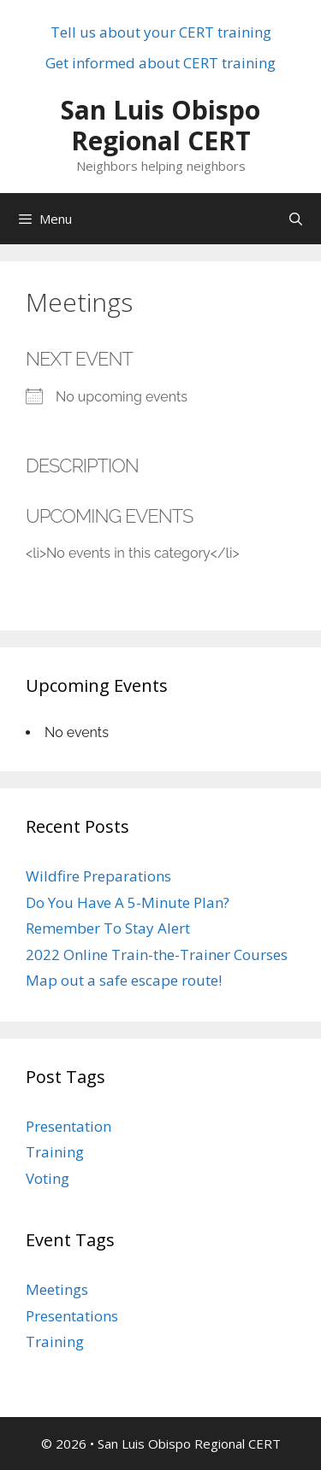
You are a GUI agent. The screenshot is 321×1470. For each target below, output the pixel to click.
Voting (47, 1178)
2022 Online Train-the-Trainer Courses (157, 954)
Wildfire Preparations (98, 876)
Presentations (72, 1316)
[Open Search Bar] (295, 218)
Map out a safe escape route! (124, 980)
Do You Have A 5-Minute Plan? (127, 902)
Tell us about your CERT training (161, 32)
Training (55, 1152)
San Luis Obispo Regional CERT (160, 125)
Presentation (68, 1126)
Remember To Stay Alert (108, 928)
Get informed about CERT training (160, 63)
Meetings (57, 1289)
